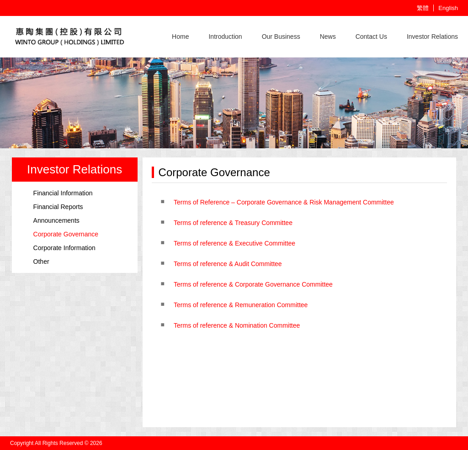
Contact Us (371, 36)
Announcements (56, 220)
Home (180, 36)
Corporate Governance (65, 234)
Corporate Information (64, 247)
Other (41, 261)
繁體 (423, 8)
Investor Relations (432, 36)
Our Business (281, 36)
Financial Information (63, 193)
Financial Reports (58, 206)
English (448, 8)
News (328, 36)
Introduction (225, 36)
